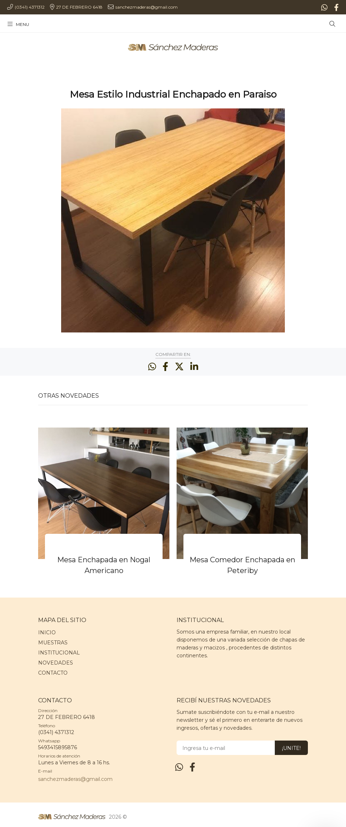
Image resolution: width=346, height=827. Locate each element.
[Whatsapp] (325, 7)
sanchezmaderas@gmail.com (75, 779)
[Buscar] (332, 24)
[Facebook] (336, 7)
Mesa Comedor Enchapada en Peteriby (242, 565)
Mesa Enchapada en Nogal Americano (103, 565)
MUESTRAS (53, 642)
